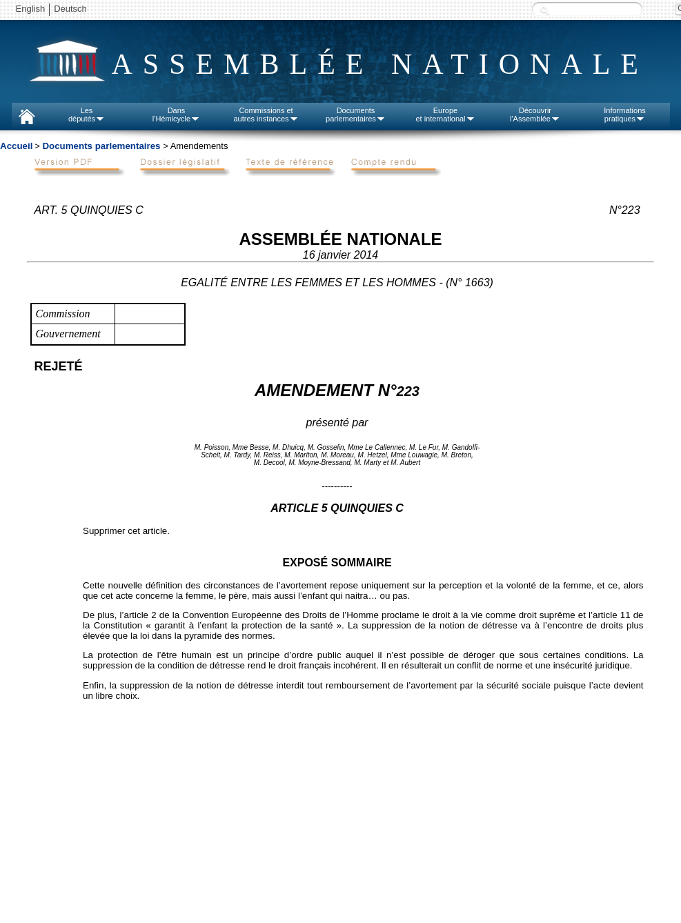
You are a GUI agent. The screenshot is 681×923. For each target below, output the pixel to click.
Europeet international (445, 114)
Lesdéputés (86, 114)
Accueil (16, 146)
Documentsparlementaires (356, 114)
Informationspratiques (625, 114)
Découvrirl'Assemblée (535, 114)
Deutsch (70, 8)
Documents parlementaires (101, 146)
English (31, 8)
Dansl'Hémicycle (176, 114)
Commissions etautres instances (265, 114)
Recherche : (544, 10)
